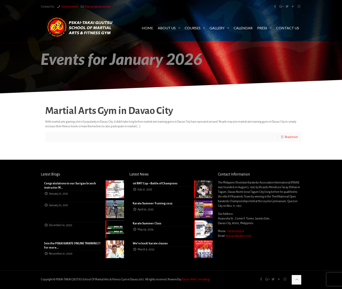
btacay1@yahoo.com (98, 6)
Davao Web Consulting (196, 279)
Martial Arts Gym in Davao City (109, 111)
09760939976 (69, 6)
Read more (291, 137)
